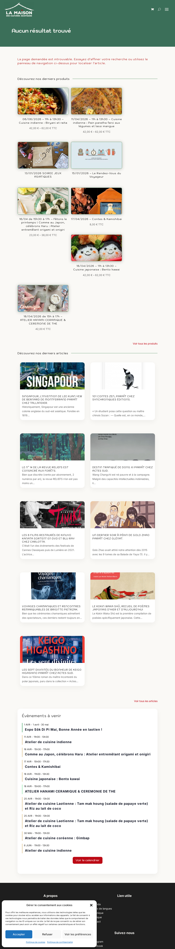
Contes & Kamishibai (43, 648)
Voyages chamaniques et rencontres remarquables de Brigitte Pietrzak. (51, 489)
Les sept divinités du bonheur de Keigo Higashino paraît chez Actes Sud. (52, 553)
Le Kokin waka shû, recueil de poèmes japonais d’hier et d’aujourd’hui (121, 489)
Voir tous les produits (145, 225)
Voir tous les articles (146, 582)
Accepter (19, 934)
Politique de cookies (35, 942)
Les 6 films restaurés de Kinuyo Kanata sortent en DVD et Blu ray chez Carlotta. (48, 420)
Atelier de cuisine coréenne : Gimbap (57, 719)
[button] (91, 905)
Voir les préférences (78, 934)
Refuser (47, 934)
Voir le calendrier (88, 741)
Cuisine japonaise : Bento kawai (52, 660)
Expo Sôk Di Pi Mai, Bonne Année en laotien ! (63, 611)
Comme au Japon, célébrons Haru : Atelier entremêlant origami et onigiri (88, 636)
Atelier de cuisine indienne (48, 623)
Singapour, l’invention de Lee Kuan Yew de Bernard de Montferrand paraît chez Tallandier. (52, 281)
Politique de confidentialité (60, 942)
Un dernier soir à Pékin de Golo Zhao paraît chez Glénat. (121, 418)
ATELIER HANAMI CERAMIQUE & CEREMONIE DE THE (70, 673)
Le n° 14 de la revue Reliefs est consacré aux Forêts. (45, 350)
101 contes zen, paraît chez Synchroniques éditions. (113, 279)
